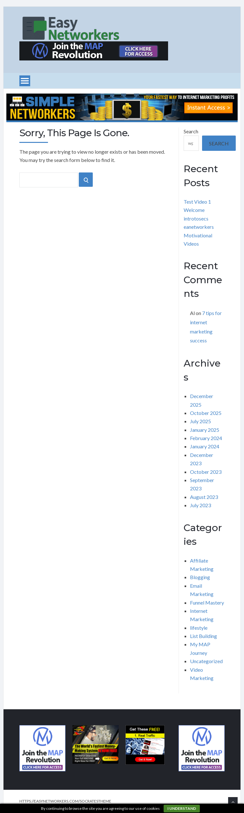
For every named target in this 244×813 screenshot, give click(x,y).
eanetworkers (199, 227)
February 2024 (206, 438)
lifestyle (198, 628)
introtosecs (196, 218)
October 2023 (205, 472)
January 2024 (204, 446)
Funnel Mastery (207, 602)
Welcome (194, 210)
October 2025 (205, 413)
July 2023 (200, 505)
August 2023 (204, 497)
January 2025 (204, 430)
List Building (203, 636)
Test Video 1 (197, 202)
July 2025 (200, 421)
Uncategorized (206, 661)
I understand (181, 808)
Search (191, 131)
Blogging (200, 577)
